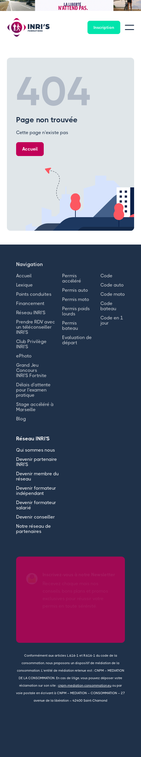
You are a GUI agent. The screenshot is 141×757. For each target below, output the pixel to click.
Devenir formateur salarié (36, 505)
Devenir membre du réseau (37, 476)
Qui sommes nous (35, 450)
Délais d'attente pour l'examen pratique (33, 395)
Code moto (112, 299)
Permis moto (75, 304)
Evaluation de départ (77, 344)
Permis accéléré (71, 283)
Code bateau (108, 310)
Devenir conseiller (35, 517)
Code (106, 280)
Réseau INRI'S (30, 317)
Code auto (112, 289)
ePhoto (24, 360)
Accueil (30, 149)
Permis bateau (70, 330)
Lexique (24, 289)
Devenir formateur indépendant (36, 490)
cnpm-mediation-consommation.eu (84, 686)
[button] (11, 5)
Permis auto (75, 295)
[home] (28, 27)
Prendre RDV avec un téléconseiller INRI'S (35, 332)
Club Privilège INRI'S (31, 348)
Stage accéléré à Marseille (35, 411)
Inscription (104, 27)
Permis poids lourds (76, 316)
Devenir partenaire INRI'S (36, 462)
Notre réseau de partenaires (33, 528)
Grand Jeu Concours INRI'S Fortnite (31, 375)
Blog (21, 423)
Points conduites (34, 299)
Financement (30, 308)
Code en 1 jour (111, 325)
